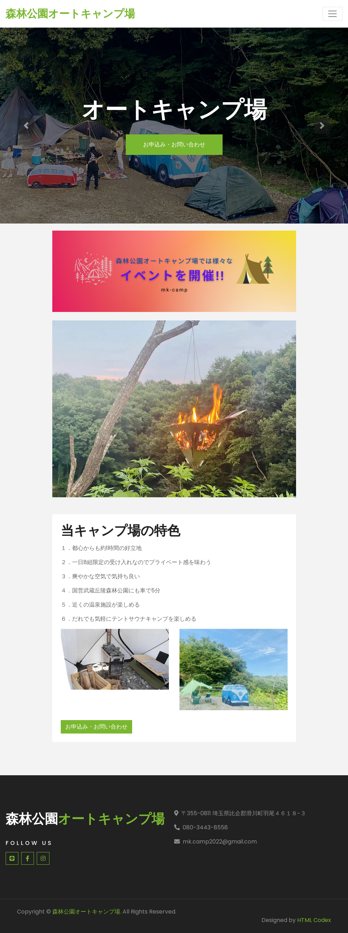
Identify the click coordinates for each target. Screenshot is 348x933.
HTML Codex (314, 920)
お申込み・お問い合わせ (174, 144)
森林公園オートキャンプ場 (86, 912)
